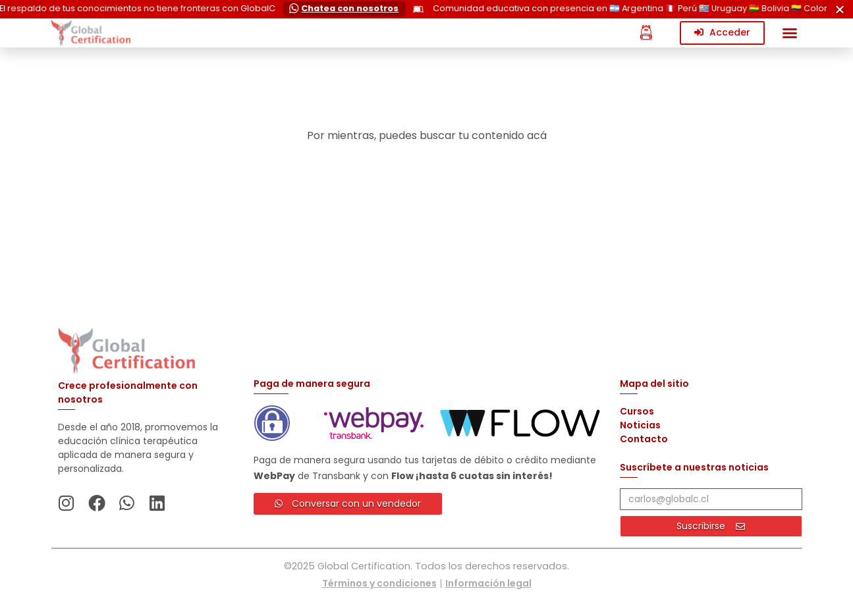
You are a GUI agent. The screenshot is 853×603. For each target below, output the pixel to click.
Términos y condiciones (379, 583)
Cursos (637, 411)
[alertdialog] (426, 9)
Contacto (644, 438)
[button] (790, 33)
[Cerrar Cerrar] (840, 9)
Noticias (640, 425)
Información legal (488, 583)
